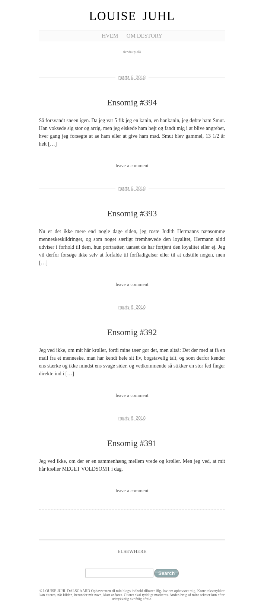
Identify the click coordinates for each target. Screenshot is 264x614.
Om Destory (144, 36)
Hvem (110, 36)
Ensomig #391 (132, 443)
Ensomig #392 (132, 332)
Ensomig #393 (132, 213)
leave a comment (131, 165)
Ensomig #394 (132, 102)
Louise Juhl (132, 16)
